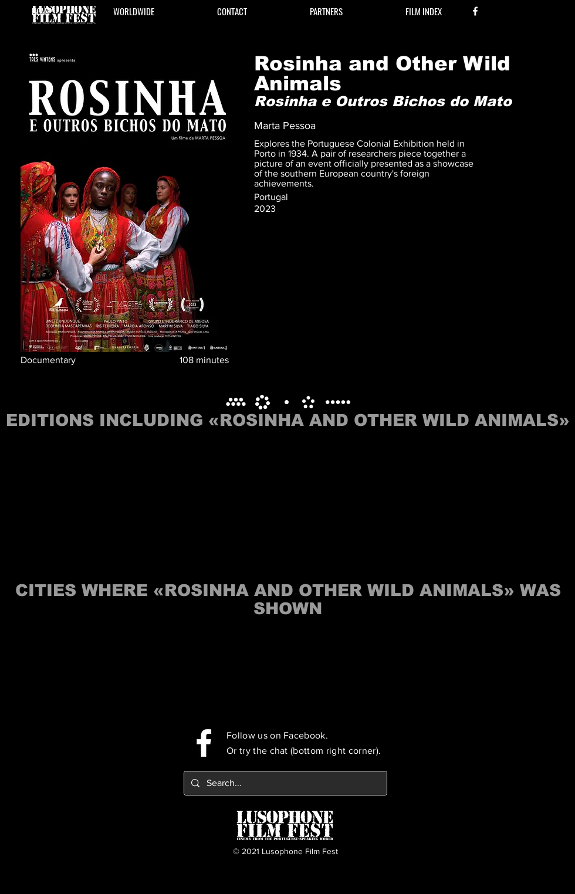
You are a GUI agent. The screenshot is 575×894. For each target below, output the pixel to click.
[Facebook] (475, 11)
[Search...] (284, 783)
